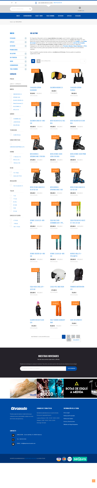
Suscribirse (71, 373)
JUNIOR (16, 126)
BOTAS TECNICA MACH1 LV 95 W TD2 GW (37, 193)
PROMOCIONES (14, 54)
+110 (15, 225)
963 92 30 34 (58, 2)
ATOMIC (16, 102)
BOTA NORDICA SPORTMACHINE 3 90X (56, 193)
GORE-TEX (17, 139)
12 (69, 344)
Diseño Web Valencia (30, 463)
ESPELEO (69, 20)
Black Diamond (18, 108)
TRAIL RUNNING (50, 20)
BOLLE (16, 114)
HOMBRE (17, 123)
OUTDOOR (60, 20)
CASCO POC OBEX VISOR (57, 291)
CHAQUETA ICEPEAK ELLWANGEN (35, 93)
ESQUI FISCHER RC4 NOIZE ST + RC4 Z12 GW (77, 226)
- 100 (15, 228)
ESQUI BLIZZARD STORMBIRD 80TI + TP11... (57, 226)
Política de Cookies (68, 423)
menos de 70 (17, 180)
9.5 (15, 216)
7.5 (15, 203)
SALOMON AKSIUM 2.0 (56, 92)
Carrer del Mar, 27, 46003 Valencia (33, 439)
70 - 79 (16, 177)
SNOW (11, 66)
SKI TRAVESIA (13, 62)
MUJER (16, 129)
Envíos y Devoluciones (69, 426)
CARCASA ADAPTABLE (17, 151)
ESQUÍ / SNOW (39, 20)
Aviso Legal (67, 417)
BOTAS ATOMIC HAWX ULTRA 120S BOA (56, 159)
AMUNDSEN (17, 99)
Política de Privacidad (69, 420)
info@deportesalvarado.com (28, 448)
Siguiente (76, 344)
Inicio (18, 20)
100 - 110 (16, 231)
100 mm (16, 167)
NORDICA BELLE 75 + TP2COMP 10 (75, 259)
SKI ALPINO (13, 58)
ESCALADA (78, 20)
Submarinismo (27, 20)
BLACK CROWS (18, 105)
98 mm (16, 164)
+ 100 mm (17, 161)
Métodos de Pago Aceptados (71, 429)
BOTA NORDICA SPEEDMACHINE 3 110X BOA (37, 159)
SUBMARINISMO (14, 70)
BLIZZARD (17, 111)
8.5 (15, 209)
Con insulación (18, 190)
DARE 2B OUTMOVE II (76, 324)
